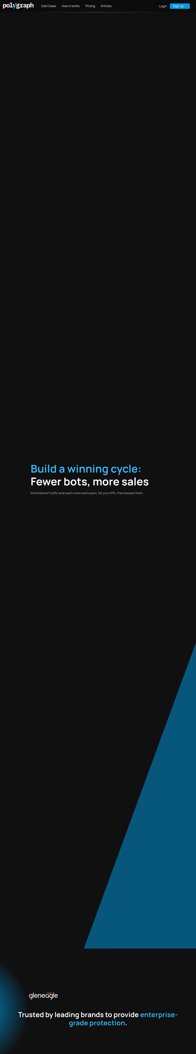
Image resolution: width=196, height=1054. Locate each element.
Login (163, 6)
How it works (71, 6)
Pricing (90, 6)
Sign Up (178, 6)
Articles (106, 6)
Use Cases (48, 6)
